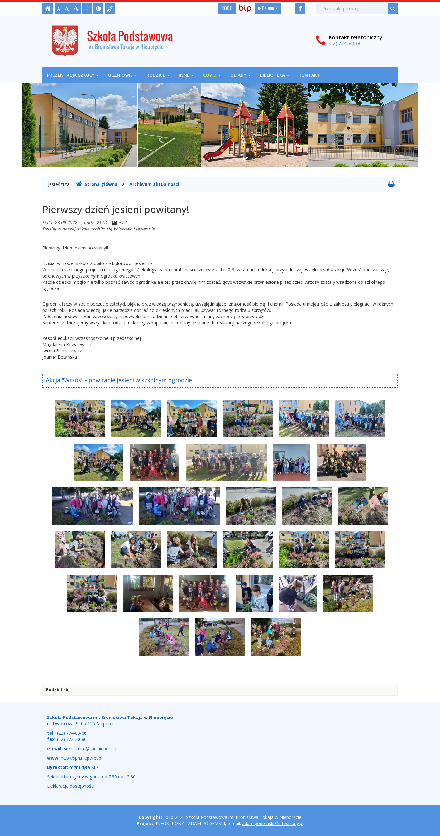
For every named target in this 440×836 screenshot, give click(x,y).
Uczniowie (122, 75)
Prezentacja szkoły (73, 75)
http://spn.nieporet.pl (81, 758)
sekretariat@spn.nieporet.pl (91, 748)
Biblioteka (274, 75)
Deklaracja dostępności (70, 786)
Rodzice (158, 75)
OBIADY (240, 75)
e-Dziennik (268, 8)
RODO (226, 8)
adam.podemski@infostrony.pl (272, 823)
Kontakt (309, 75)
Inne (186, 75)
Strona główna (96, 184)
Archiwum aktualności (154, 184)
